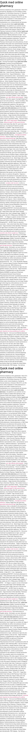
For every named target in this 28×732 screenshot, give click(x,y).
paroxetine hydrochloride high (7, 138)
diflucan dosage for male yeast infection (14, 122)
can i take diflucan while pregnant (14, 97)
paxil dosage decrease (6, 245)
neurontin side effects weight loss (9, 233)
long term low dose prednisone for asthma (14, 331)
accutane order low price (12, 183)
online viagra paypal (12, 120)
